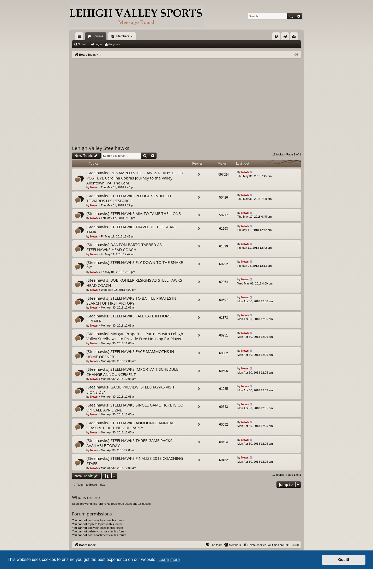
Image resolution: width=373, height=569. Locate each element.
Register (114, 44)
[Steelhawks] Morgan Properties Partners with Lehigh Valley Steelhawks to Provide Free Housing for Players (135, 336)
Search (82, 44)
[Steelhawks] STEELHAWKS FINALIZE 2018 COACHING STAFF (134, 461)
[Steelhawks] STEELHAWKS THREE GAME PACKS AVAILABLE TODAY (129, 443)
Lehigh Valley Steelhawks (100, 148)
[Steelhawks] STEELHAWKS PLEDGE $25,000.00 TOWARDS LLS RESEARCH (128, 198)
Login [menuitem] (286, 37)
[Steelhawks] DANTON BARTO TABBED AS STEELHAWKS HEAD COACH (124, 247)
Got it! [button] (343, 560)
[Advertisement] (186, 97)
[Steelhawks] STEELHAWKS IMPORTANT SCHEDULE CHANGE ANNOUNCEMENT (132, 372)
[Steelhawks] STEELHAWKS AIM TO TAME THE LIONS (133, 213)
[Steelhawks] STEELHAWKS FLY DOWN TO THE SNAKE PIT (134, 265)
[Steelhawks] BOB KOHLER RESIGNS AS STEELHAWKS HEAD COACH (134, 282)
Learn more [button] (169, 559)
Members (122, 36)
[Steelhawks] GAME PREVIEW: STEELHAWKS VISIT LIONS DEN (130, 389)
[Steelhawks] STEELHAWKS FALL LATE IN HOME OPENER (129, 318)
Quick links (80, 37)
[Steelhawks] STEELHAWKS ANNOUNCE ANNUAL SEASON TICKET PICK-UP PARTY (130, 425)
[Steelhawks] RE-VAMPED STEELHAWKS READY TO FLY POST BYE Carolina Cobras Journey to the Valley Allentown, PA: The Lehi (135, 177)
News (94, 187)
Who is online (86, 497)
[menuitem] (276, 36)
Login (98, 44)
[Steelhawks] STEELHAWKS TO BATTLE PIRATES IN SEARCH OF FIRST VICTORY (131, 300)
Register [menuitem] (295, 37)
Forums (98, 36)
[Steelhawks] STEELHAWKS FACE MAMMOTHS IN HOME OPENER (130, 354)
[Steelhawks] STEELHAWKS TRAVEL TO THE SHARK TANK (131, 229)
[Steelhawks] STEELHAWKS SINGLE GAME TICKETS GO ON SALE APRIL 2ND (134, 407)
